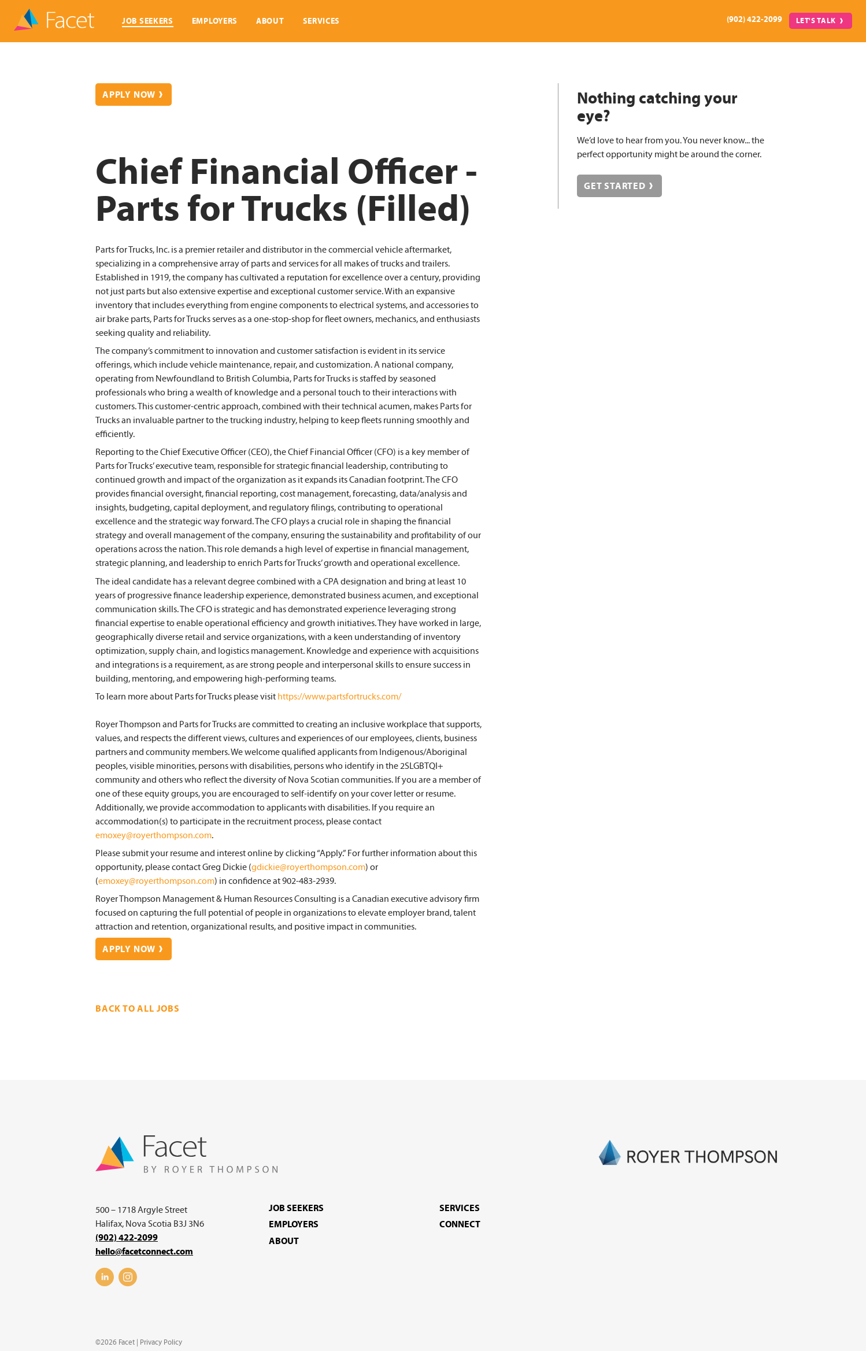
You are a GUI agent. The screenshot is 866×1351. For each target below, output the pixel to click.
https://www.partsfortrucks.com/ (339, 696)
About (270, 21)
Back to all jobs (137, 1009)
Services (322, 21)
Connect (459, 1224)
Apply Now (129, 95)
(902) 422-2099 (754, 19)
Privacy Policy (161, 1342)
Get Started (615, 186)
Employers (215, 21)
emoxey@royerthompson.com (153, 835)
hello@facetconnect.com (144, 1251)
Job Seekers (147, 21)
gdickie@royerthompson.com (308, 867)
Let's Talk (816, 20)
